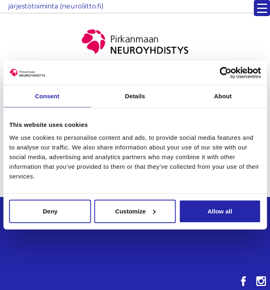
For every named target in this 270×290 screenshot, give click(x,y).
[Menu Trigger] (262, 8)
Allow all (219, 210)
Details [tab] (135, 96)
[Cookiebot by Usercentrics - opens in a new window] (225, 73)
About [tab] (223, 96)
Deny (50, 210)
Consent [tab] (47, 96)
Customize (135, 210)
